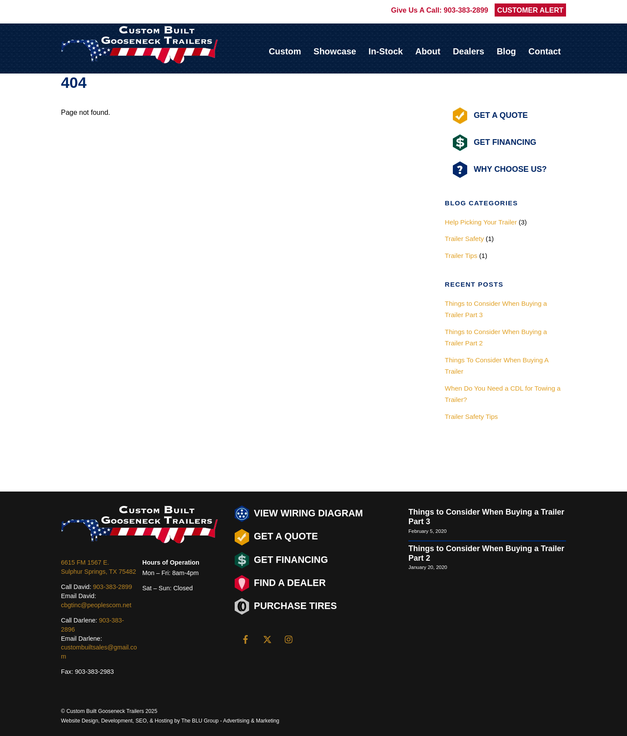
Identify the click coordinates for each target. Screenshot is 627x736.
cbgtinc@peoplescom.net (96, 605)
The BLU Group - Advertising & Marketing (230, 721)
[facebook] (245, 638)
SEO (141, 721)
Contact (545, 51)
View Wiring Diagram (299, 513)
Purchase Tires (286, 606)
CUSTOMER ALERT (530, 10)
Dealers (468, 51)
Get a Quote (276, 537)
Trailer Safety (464, 238)
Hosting (163, 721)
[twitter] (267, 638)
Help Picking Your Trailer (481, 222)
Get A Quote (490, 115)
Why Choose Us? (500, 169)
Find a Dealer (280, 583)
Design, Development (106, 721)
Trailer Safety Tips (471, 416)
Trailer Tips (461, 255)
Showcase (335, 51)
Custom (285, 51)
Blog (506, 51)
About (428, 51)
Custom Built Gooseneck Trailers (105, 711)
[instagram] (289, 638)
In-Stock (385, 51)
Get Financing (494, 142)
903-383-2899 (466, 10)
